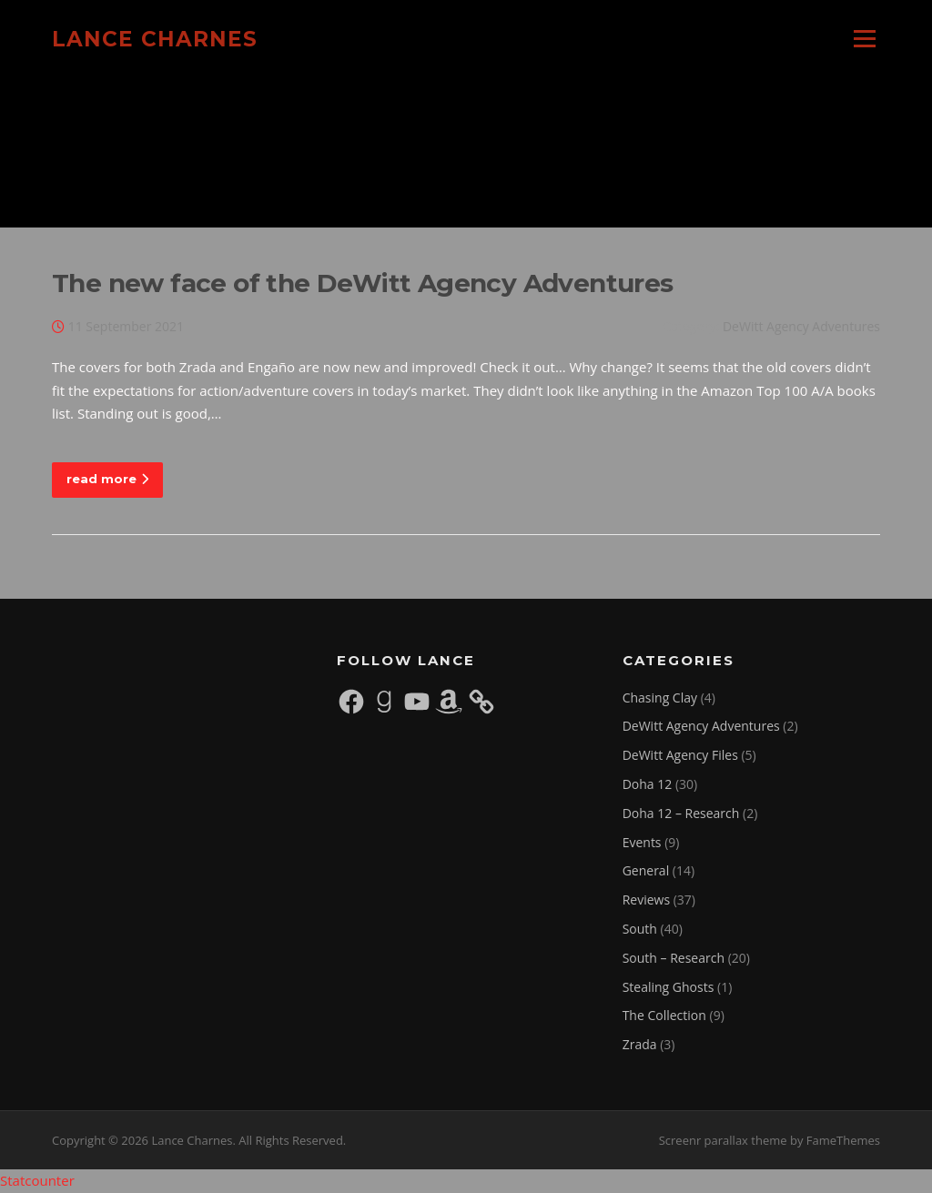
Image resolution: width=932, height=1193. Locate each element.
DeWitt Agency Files (680, 754)
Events (642, 842)
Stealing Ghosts (668, 987)
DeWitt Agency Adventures (801, 326)
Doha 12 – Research (681, 813)
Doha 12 (648, 784)
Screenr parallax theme (723, 1140)
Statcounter (37, 1180)
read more (107, 478)
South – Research (673, 957)
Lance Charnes (155, 38)
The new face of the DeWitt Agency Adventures (363, 283)
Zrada (640, 1044)
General (646, 870)
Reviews (646, 899)
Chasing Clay (660, 697)
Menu (864, 38)
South (640, 928)
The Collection (664, 1015)
